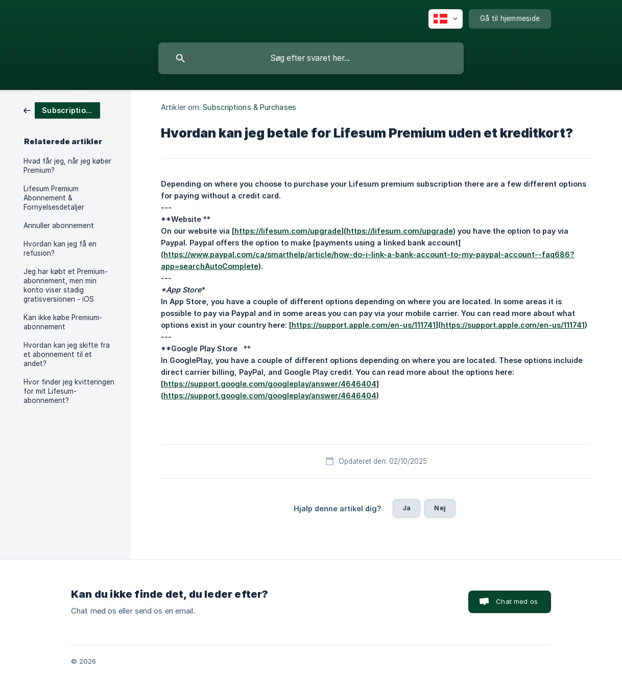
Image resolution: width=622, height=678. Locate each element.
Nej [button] (439, 508)
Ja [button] (406, 508)
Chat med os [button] (517, 601)
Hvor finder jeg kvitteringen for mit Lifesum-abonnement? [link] (68, 391)
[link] (61, 110)
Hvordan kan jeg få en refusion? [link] (60, 248)
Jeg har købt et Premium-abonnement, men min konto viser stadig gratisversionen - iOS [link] (65, 285)
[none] (445, 19)
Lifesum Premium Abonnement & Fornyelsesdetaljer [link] (53, 198)
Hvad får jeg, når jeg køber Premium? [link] (67, 165)
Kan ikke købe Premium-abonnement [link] (62, 322)
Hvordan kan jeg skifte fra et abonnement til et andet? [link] (66, 354)
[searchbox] (311, 58)
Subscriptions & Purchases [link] (249, 107)
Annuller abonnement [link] (58, 225)
